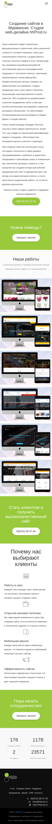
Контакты (38, 793)
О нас (12, 789)
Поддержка (36, 789)
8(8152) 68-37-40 (26, 201)
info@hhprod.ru (38, 802)
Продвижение (14, 793)
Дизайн (25, 793)
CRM (31, 793)
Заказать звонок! (26, 237)
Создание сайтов (23, 789)
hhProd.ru (20, 812)
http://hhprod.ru (38, 805)
